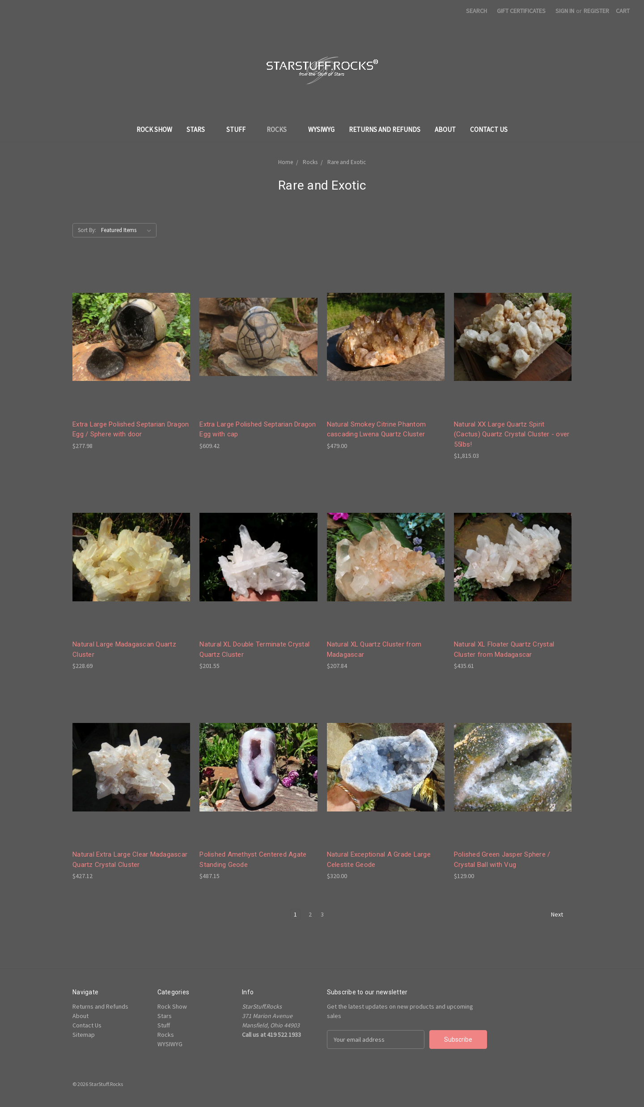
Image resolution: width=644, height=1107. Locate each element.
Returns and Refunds (384, 129)
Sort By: (87, 230)
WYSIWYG (321, 129)
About (445, 129)
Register (596, 11)
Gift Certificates (521, 11)
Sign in (564, 11)
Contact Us (489, 129)
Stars (199, 129)
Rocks (280, 129)
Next (561, 914)
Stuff (239, 129)
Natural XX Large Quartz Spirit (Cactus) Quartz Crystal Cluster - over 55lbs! (512, 434)
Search (476, 11)
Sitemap (83, 1035)
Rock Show (154, 129)
